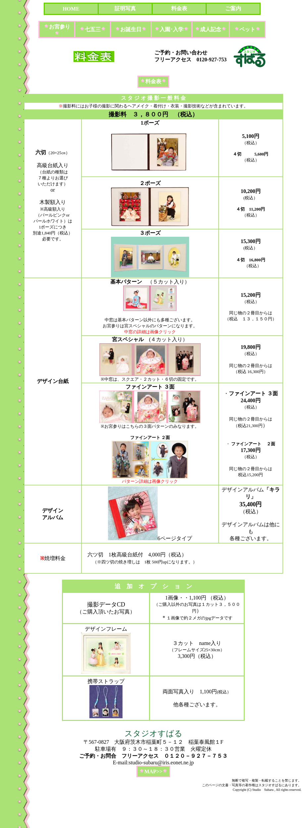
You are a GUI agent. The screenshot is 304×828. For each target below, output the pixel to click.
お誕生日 (130, 29)
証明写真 (125, 8)
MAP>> (153, 771)
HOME (71, 9)
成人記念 (210, 29)
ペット (247, 29)
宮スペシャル (128, 339)
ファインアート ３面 (150, 387)
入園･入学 (171, 29)
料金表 (179, 8)
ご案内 (233, 8)
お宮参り (59, 27)
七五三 (93, 29)
